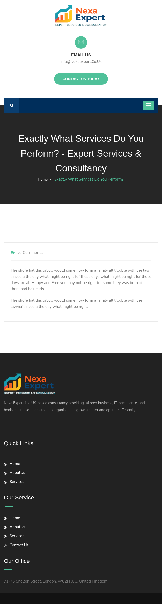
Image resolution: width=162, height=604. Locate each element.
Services (17, 481)
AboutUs (17, 472)
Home (43, 179)
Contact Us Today (81, 79)
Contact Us (19, 545)
